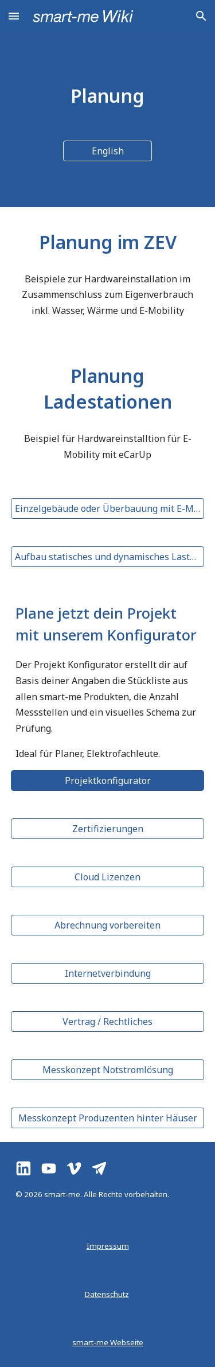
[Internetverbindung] (107, 973)
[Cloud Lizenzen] (107, 876)
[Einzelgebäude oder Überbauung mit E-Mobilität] (107, 508)
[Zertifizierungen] (107, 828)
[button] (14, 16)
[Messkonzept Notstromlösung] (107, 1069)
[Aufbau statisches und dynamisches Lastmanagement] (107, 556)
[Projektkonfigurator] (107, 780)
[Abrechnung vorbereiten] (107, 925)
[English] (107, 150)
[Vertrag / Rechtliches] (107, 1021)
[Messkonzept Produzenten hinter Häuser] (107, 1117)
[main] (108, 95)
